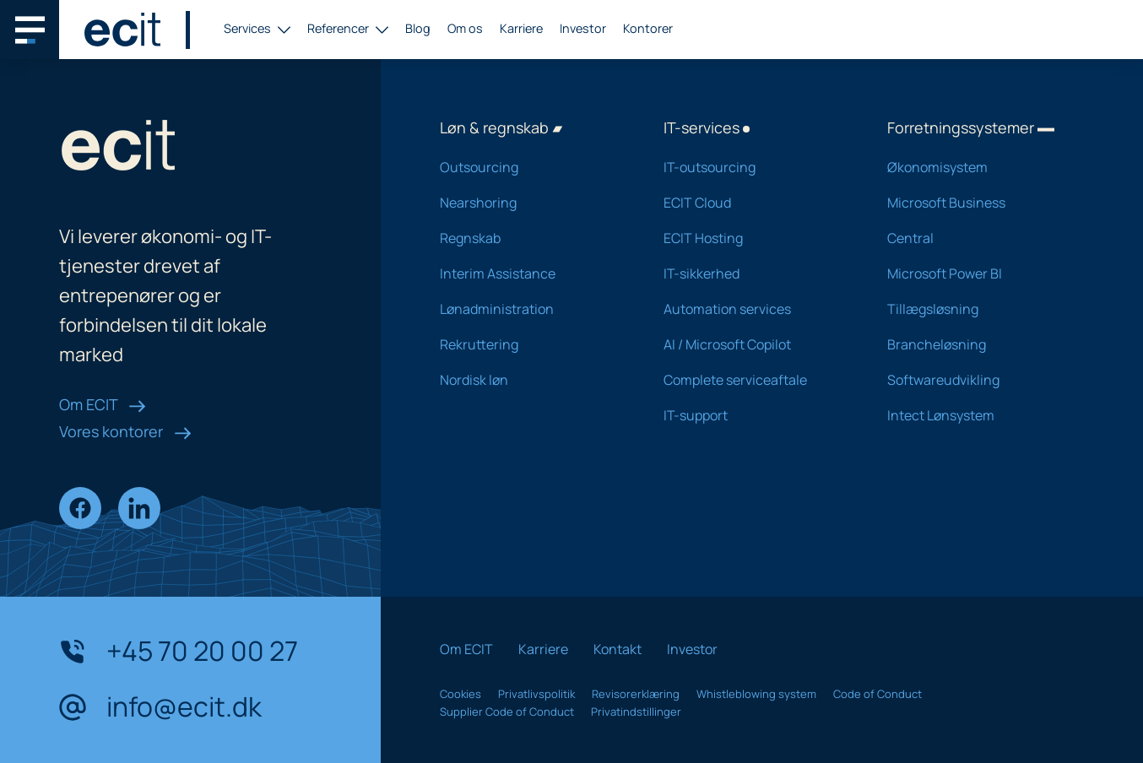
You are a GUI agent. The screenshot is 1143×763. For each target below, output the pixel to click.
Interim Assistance (530, 273)
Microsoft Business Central (977, 220)
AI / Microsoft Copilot (753, 344)
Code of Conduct (877, 693)
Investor (583, 28)
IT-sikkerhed (753, 273)
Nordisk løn (530, 380)
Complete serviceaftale (753, 380)
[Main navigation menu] (29, 29)
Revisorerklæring (636, 693)
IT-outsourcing (753, 167)
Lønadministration (530, 309)
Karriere (521, 28)
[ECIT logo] (122, 29)
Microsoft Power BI (977, 273)
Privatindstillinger (636, 711)
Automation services (753, 309)
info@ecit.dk (160, 707)
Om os (465, 28)
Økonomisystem (977, 167)
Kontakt (617, 649)
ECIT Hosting (753, 238)
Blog (418, 28)
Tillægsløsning (977, 309)
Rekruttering (530, 344)
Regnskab (530, 238)
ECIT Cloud (753, 202)
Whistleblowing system (756, 693)
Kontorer (648, 28)
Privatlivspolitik (536, 693)
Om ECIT (102, 404)
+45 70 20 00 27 (178, 651)
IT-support (753, 415)
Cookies (460, 693)
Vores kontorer (125, 431)
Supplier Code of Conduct (507, 711)
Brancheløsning (977, 344)
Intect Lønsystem (977, 415)
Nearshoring (530, 202)
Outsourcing (530, 167)
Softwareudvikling (977, 380)
